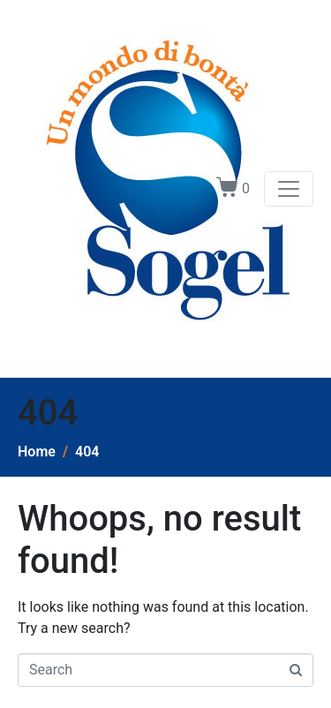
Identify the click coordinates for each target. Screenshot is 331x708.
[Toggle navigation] (288, 189)
